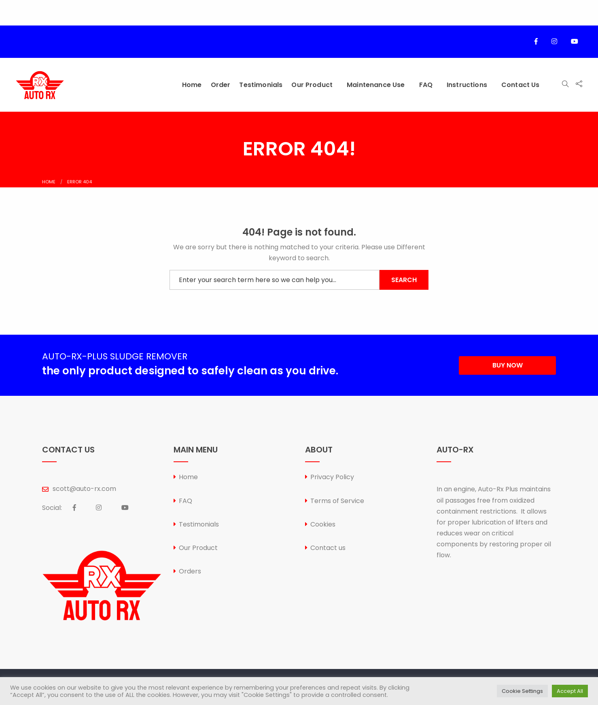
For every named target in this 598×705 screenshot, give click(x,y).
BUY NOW (507, 365)
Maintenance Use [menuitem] (376, 84)
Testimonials (199, 524)
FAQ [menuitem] (426, 84)
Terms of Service (337, 500)
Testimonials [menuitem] (260, 84)
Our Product (198, 547)
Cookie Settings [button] (522, 691)
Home (48, 181)
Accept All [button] (570, 691)
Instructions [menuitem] (467, 84)
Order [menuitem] (221, 84)
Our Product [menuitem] (312, 84)
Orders (190, 571)
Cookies (322, 524)
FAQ (185, 500)
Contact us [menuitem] (520, 84)
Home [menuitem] (192, 84)
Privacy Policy (332, 477)
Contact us (328, 547)
